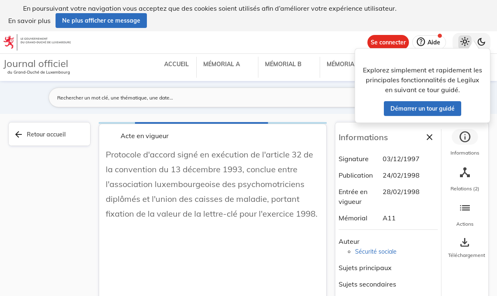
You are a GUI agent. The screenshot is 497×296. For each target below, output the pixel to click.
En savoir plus (29, 20)
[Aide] (429, 42)
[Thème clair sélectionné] (464, 42)
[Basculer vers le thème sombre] (481, 42)
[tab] (465, 143)
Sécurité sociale (376, 251)
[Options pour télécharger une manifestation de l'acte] (465, 248)
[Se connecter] (388, 42)
